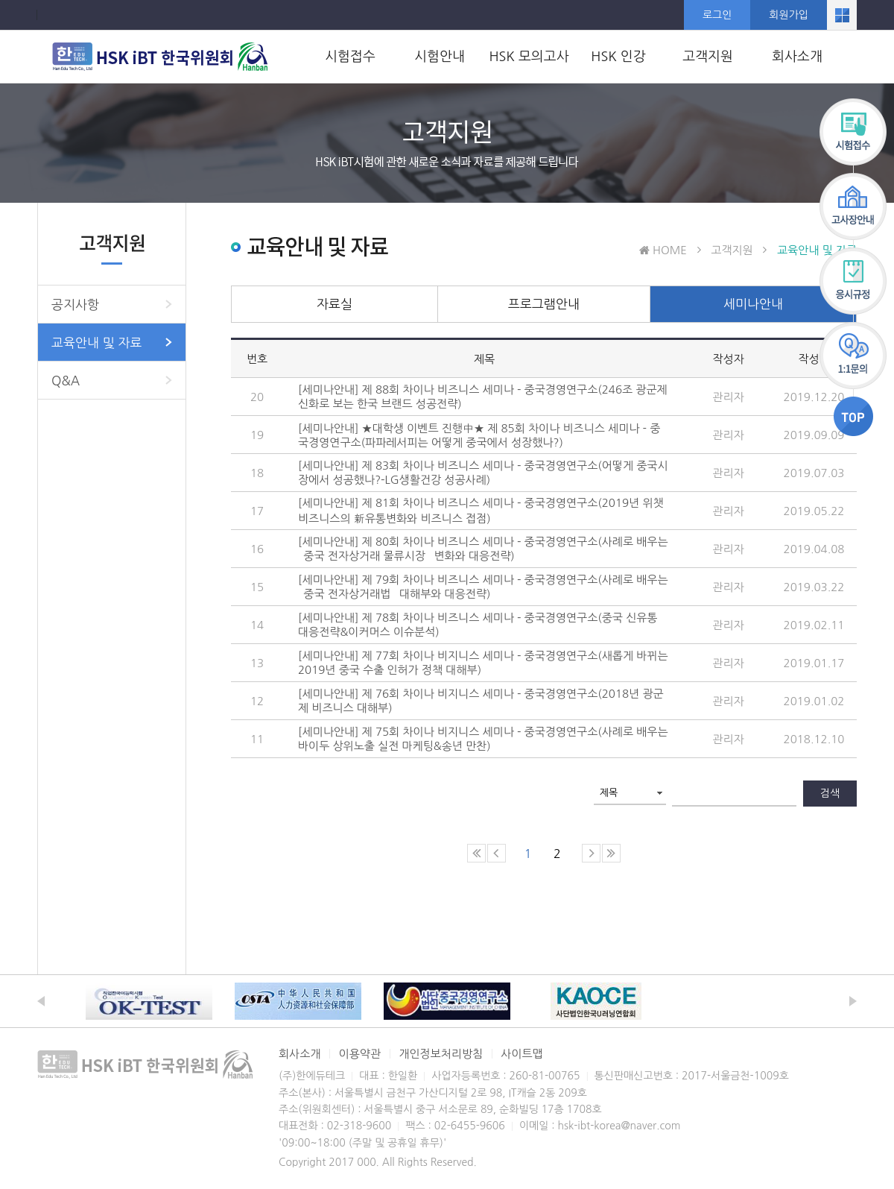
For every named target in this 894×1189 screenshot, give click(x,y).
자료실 (334, 303)
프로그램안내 (544, 303)
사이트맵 (521, 1053)
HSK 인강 (618, 56)
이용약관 (360, 1053)
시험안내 (439, 56)
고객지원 (707, 56)
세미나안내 (753, 303)
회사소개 (797, 56)
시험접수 (350, 56)
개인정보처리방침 (441, 1053)
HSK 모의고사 (528, 56)
